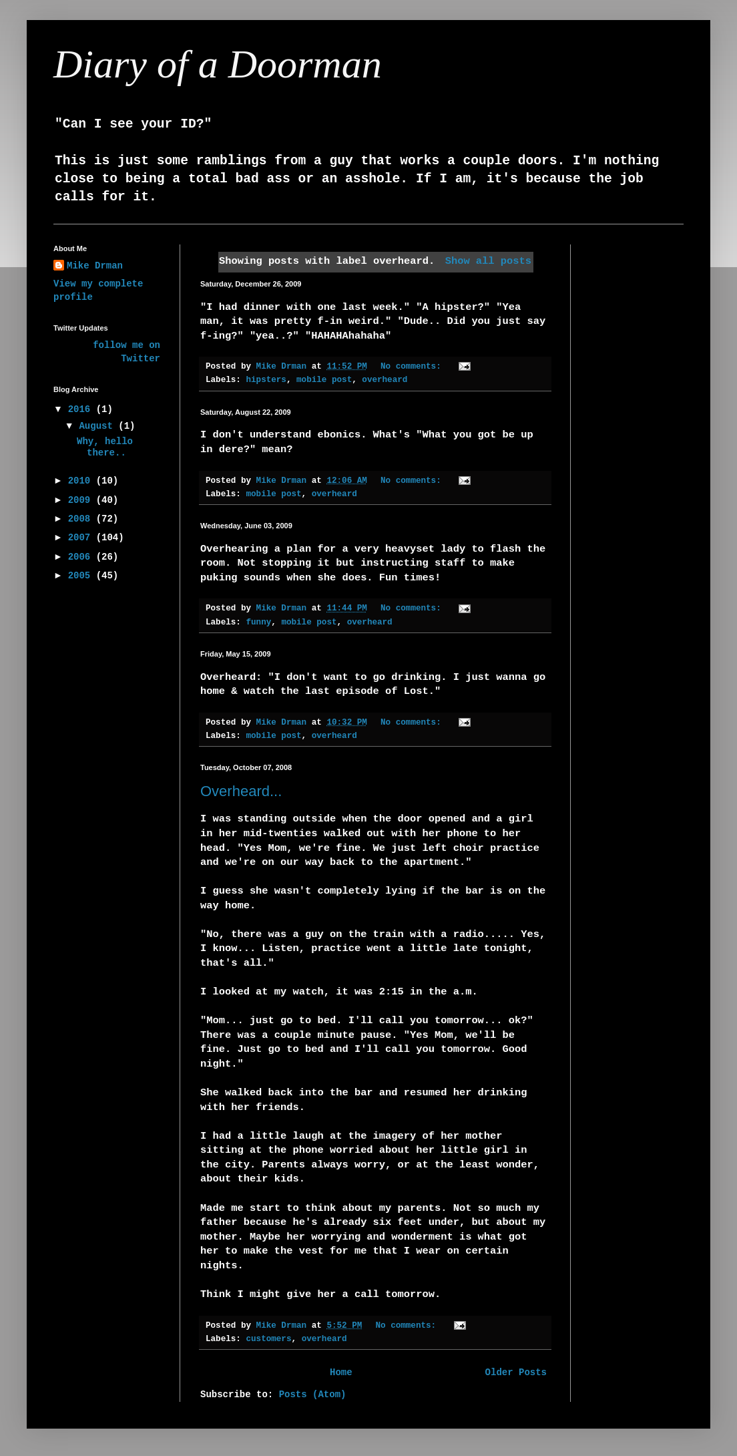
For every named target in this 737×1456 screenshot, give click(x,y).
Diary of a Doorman (217, 64)
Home (341, 1372)
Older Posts (516, 1372)
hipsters (266, 380)
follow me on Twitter (126, 352)
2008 (82, 519)
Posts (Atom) (312, 1394)
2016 (82, 409)
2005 (82, 575)
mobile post (324, 380)
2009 (82, 500)
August (98, 426)
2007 (82, 537)
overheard (384, 380)
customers (268, 1339)
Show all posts (488, 261)
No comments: (413, 366)
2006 (82, 557)
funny (258, 622)
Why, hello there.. (105, 447)
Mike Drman (95, 265)
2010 (82, 481)
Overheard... (241, 791)
